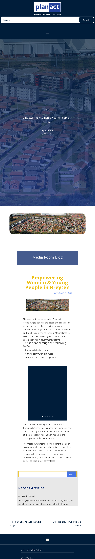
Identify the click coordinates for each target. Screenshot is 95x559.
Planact (49, 130)
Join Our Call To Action (31, 549)
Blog (47, 109)
